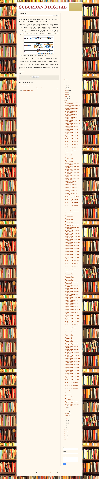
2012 (65, 435)
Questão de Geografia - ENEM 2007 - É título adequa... (72, 362)
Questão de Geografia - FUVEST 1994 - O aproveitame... (71, 206)
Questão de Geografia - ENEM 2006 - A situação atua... (72, 280)
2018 (65, 423)
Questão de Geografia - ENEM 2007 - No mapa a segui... (72, 368)
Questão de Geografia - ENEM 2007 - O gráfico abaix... (72, 353)
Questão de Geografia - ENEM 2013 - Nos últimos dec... (72, 139)
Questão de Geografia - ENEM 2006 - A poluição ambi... (72, 261)
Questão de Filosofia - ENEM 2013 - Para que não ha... (72, 158)
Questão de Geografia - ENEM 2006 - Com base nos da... (72, 249)
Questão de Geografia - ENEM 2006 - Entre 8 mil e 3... (72, 292)
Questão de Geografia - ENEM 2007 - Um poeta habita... (72, 328)
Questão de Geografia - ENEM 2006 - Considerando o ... (72, 298)
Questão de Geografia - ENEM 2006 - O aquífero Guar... (72, 283)
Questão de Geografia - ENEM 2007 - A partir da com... (72, 347)
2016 (65, 427)
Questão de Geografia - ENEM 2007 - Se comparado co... (72, 344)
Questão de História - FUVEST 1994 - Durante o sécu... (72, 222)
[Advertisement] (71, 34)
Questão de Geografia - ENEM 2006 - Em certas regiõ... (72, 243)
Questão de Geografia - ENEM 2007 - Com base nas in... (72, 365)
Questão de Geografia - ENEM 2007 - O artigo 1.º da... (72, 338)
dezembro (67, 88)
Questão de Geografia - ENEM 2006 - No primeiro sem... (72, 237)
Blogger (60, 472)
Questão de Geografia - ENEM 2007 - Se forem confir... (72, 322)
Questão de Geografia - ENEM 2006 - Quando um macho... (72, 277)
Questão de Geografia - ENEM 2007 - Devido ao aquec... (72, 356)
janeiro (66, 415)
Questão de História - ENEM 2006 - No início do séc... (72, 307)
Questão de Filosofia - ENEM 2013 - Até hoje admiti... (72, 179)
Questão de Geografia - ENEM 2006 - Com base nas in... (72, 270)
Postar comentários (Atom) (28, 90)
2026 (65, 79)
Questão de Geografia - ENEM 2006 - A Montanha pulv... (72, 231)
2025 (65, 81)
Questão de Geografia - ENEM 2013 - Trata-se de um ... (72, 136)
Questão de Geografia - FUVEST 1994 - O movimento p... (71, 200)
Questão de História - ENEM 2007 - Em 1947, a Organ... (72, 402)
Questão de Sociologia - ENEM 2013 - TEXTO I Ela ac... (72, 191)
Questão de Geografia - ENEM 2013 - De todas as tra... (72, 124)
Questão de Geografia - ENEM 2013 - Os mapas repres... (72, 148)
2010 (65, 439)
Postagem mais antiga (54, 87)
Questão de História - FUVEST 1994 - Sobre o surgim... (72, 228)
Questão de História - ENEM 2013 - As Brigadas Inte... (72, 115)
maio (66, 407)
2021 (65, 418)
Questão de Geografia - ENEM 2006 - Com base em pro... (72, 286)
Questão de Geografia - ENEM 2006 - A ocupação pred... (72, 252)
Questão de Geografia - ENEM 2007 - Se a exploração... (72, 380)
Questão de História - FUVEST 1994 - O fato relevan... (72, 212)
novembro (67, 90)
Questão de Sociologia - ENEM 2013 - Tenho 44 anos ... (72, 194)
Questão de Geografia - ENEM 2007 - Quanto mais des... (72, 350)
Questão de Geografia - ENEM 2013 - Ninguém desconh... (72, 145)
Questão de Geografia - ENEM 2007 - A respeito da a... (72, 331)
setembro (67, 94)
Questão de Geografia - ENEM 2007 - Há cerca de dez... (72, 334)
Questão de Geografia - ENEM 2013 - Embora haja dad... (72, 151)
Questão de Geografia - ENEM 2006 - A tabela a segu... (72, 234)
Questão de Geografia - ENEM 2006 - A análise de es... (72, 255)
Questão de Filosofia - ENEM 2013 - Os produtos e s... (72, 167)
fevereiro (67, 413)
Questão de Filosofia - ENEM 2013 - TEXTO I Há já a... (72, 164)
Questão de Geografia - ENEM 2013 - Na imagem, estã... (72, 133)
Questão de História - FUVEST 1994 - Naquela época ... (72, 209)
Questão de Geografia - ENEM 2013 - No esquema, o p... (72, 154)
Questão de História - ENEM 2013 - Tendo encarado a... (72, 112)
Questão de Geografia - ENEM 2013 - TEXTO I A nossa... (72, 130)
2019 (65, 421)
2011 (65, 437)
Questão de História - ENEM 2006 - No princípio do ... (72, 295)
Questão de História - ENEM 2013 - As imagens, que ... (72, 109)
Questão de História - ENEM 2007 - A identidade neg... (72, 396)
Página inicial (39, 87)
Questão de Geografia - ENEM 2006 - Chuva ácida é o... (72, 258)
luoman (51, 472)
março (66, 411)
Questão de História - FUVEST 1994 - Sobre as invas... (72, 225)
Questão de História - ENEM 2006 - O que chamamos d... (72, 304)
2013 (65, 433)
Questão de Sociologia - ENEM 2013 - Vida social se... (72, 185)
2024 (65, 83)
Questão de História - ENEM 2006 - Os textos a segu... (72, 313)
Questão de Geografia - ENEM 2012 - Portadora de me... (72, 405)
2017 (65, 425)
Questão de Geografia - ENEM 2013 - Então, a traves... (72, 121)
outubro (66, 92)
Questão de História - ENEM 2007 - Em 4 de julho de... (72, 389)
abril (66, 409)
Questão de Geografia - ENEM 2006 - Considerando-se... (72, 246)
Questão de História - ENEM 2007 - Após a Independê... (72, 386)
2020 (65, 420)
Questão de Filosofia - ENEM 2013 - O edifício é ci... (72, 173)
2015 (65, 429)
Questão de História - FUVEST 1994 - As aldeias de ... (72, 219)
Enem (23, 78)
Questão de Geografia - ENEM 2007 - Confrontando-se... (72, 377)
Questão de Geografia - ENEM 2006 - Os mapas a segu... (72, 316)
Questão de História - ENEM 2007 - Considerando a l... (72, 383)
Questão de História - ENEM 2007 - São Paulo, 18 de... (72, 399)
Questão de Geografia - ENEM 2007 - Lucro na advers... (72, 359)
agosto (66, 96)
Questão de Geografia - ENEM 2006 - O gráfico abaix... (72, 267)
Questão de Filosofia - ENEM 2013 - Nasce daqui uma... (72, 161)
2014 (65, 431)
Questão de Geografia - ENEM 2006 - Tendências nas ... (72, 289)
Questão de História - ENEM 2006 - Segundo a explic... (72, 301)
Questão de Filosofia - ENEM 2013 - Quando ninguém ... (72, 170)
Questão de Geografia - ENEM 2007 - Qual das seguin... (72, 341)
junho (66, 100)
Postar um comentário (25, 85)
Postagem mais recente (24, 87)
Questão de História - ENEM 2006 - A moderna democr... (72, 310)
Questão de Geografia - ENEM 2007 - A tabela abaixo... (72, 374)
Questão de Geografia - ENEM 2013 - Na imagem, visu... (72, 127)
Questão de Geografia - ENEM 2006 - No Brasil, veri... (72, 264)
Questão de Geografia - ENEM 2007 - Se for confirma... (72, 325)
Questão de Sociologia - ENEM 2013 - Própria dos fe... (72, 188)
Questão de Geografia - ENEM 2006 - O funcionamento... (72, 273)
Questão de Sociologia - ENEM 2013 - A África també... (72, 197)
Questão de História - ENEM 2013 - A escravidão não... (72, 106)
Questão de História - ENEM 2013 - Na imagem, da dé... (72, 118)
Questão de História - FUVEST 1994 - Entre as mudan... (72, 215)
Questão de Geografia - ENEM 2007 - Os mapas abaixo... (72, 371)
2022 (65, 87)
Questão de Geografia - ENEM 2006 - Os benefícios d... (72, 240)
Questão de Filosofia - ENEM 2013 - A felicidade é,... (72, 176)
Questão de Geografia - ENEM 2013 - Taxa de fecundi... (72, 142)
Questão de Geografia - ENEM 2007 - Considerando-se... (72, 319)
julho (66, 98)
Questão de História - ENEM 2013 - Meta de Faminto (72, 103)
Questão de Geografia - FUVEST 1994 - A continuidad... (71, 203)
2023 (65, 85)
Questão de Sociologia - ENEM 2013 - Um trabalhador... (72, 182)
